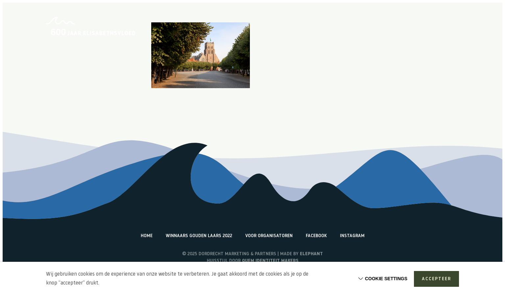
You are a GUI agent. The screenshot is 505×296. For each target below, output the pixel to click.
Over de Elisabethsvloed (311, 31)
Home (270, 31)
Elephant (311, 254)
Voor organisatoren (269, 236)
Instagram (352, 236)
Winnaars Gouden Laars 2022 (199, 236)
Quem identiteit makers (270, 261)
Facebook (316, 236)
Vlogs (354, 31)
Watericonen (444, 31)
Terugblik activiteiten (395, 31)
